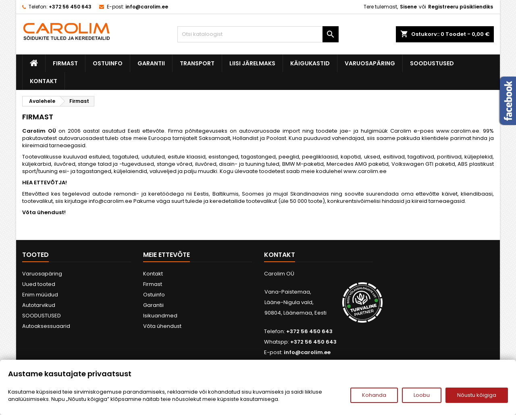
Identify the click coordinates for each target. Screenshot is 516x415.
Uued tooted (38, 284)
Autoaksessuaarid (46, 326)
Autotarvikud (38, 305)
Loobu (422, 395)
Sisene (408, 6)
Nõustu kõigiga (476, 395)
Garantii (151, 63)
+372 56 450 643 (70, 6)
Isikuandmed (160, 315)
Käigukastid (310, 63)
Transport (197, 63)
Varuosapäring (370, 63)
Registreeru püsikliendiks (460, 6)
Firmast (65, 63)
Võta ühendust (162, 326)
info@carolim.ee (146, 6)
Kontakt (43, 81)
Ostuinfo (108, 63)
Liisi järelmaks (252, 63)
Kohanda (374, 395)
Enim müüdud (40, 294)
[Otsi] (258, 34)
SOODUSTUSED (432, 63)
